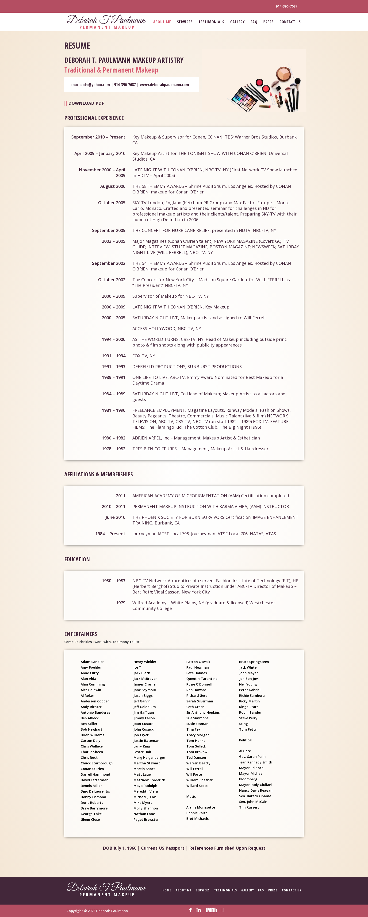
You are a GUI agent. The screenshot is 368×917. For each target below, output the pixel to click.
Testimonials (211, 21)
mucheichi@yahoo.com (90, 84)
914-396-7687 (286, 6)
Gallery (237, 21)
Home (166, 890)
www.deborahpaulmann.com (164, 84)
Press (268, 21)
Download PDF (84, 103)
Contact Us (290, 21)
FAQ (254, 21)
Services (185, 21)
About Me (162, 21)
